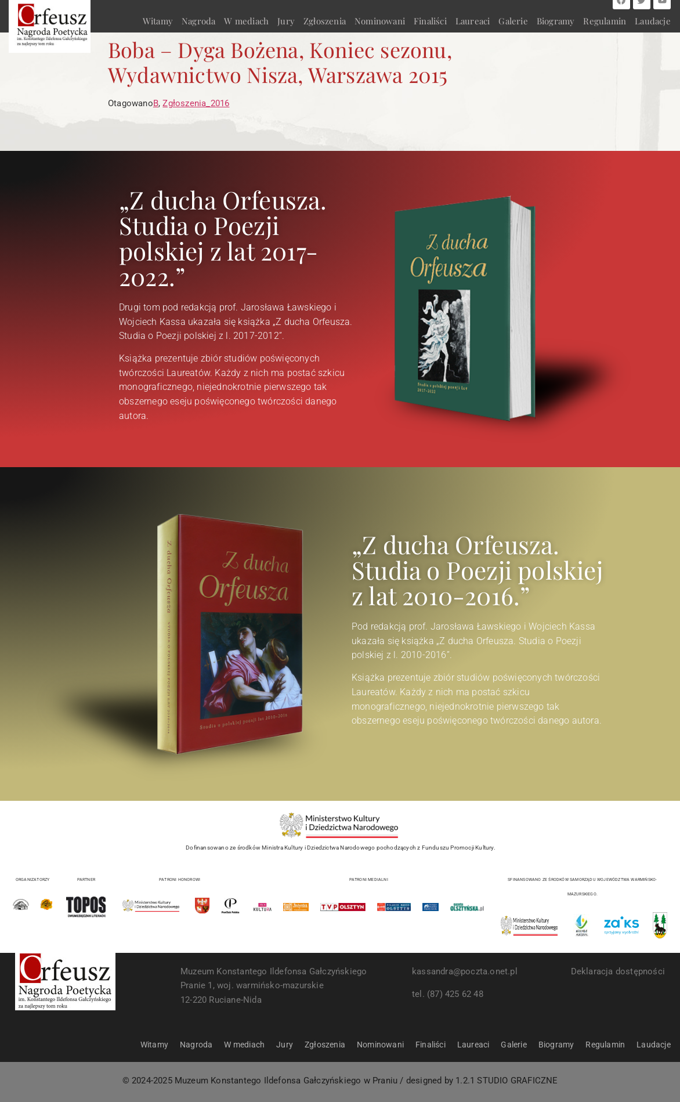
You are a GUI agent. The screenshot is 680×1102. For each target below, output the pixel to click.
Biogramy (556, 21)
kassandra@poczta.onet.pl (465, 971)
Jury (286, 21)
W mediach (246, 21)
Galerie (512, 21)
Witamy (158, 21)
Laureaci (472, 21)
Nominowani (380, 21)
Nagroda (198, 21)
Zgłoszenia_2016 (195, 103)
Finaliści (430, 21)
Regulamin (604, 21)
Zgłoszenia (324, 21)
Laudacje (653, 21)
